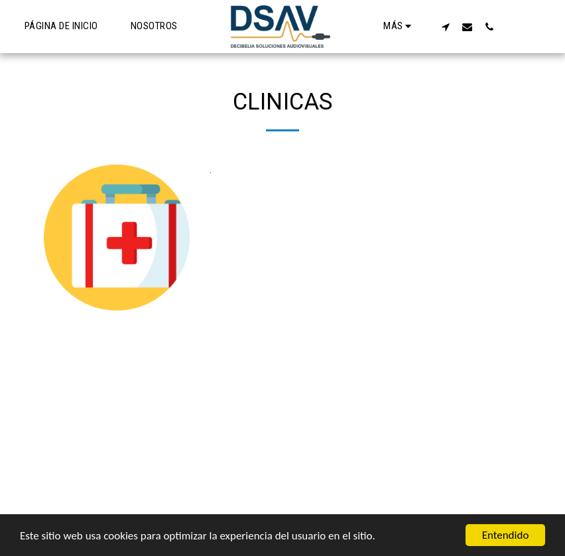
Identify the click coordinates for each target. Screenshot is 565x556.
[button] (445, 26)
